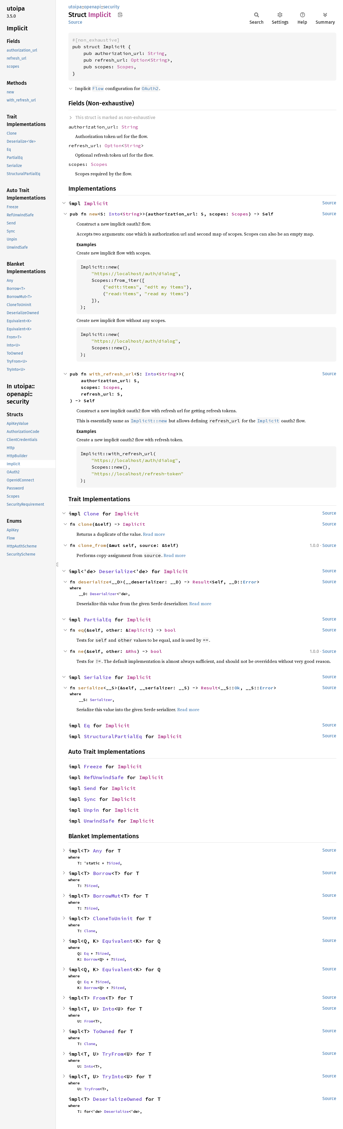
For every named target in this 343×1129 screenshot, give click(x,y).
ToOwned (103, 1031)
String (156, 53)
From (99, 998)
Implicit (96, 203)
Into (114, 214)
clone (85, 524)
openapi (92, 6)
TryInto (113, 1076)
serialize (90, 688)
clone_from (92, 545)
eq (81, 630)
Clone (91, 513)
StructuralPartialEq (113, 736)
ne (81, 651)
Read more (154, 534)
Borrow (102, 873)
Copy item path (120, 14)
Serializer (101, 699)
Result (201, 582)
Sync (90, 799)
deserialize (93, 582)
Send (90, 788)
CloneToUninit (113, 918)
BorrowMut (107, 896)
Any (97, 850)
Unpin (91, 810)
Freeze (93, 766)
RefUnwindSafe (104, 777)
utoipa (75, 6)
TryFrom (113, 1054)
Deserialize (116, 571)
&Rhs (131, 651)
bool (170, 630)
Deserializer (103, 593)
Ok (237, 688)
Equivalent (117, 941)
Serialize (97, 677)
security (111, 6)
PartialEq (97, 619)
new (93, 214)
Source (75, 22)
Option (139, 60)
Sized (114, 863)
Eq (87, 725)
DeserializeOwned (117, 1099)
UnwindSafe (99, 821)
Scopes (125, 66)
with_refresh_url (111, 374)
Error (250, 582)
